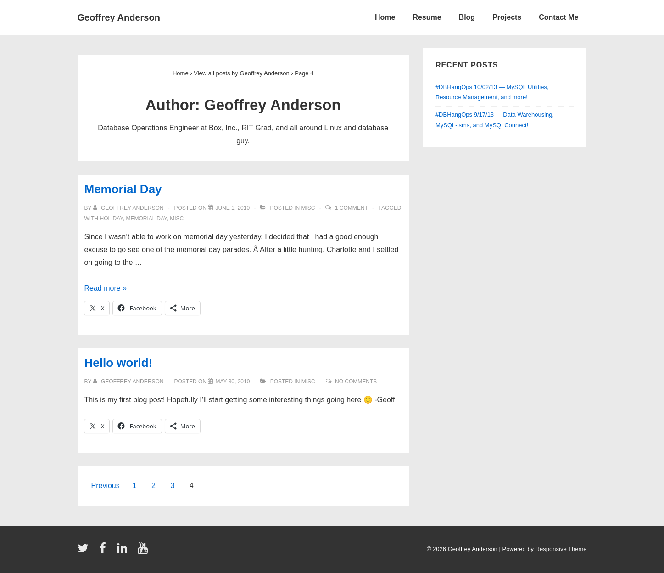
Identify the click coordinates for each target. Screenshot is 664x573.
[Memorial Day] (232, 208)
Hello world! (118, 363)
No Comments (356, 381)
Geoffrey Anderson (119, 17)
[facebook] (104, 551)
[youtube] (144, 551)
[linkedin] (124, 551)
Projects (506, 17)
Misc (308, 208)
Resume (427, 17)
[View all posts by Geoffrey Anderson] (129, 208)
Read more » (105, 288)
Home (385, 17)
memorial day (146, 218)
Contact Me (558, 17)
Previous (105, 485)
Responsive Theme (561, 548)
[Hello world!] (232, 381)
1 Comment (351, 208)
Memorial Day (123, 189)
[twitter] (85, 551)
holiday (111, 218)
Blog (467, 17)
